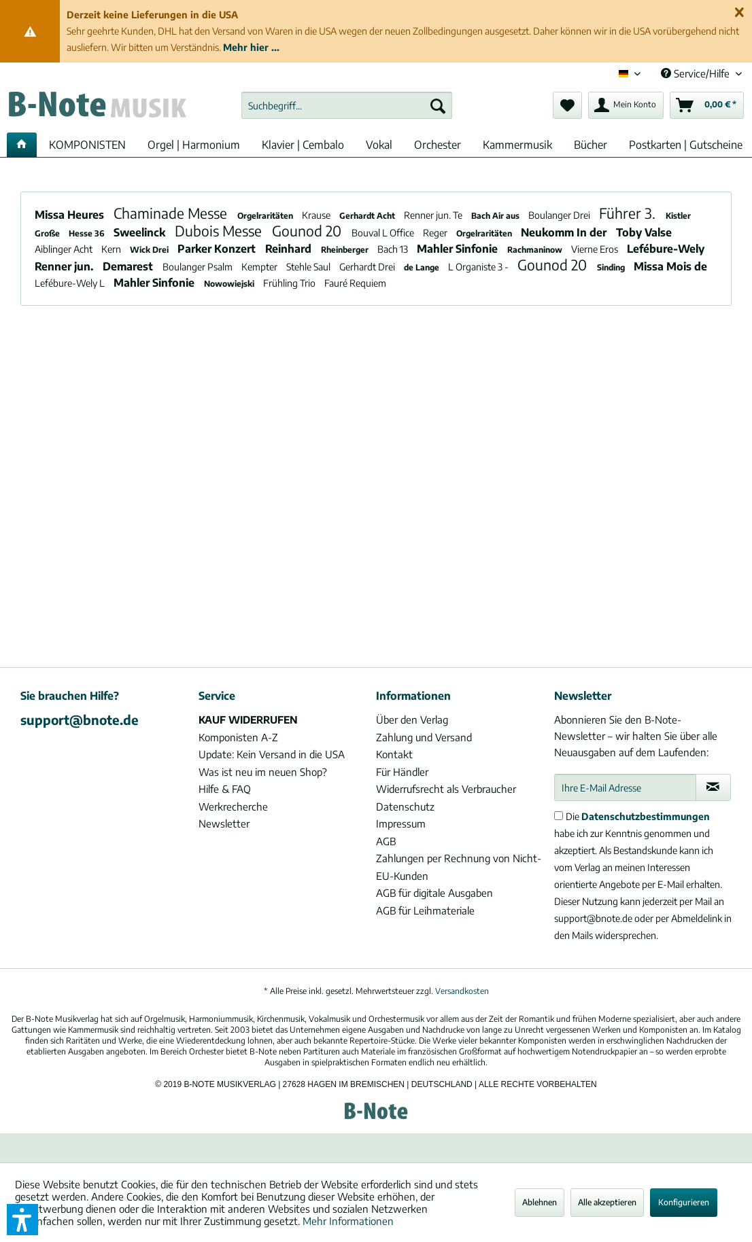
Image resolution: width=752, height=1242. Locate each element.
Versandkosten (462, 991)
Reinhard (289, 248)
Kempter (260, 266)
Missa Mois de (670, 266)
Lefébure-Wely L (71, 283)
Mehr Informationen (348, 1221)
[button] (22, 1219)
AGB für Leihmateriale (425, 910)
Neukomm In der (565, 232)
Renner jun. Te (434, 215)
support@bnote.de (79, 719)
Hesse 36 (88, 233)
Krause (317, 215)
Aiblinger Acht (65, 249)
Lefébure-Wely (665, 248)
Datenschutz (405, 806)
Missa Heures (71, 214)
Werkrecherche (233, 806)
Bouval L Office (384, 232)
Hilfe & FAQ (225, 789)
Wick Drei (150, 250)
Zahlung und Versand (424, 737)
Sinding (612, 267)
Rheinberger (346, 250)
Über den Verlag (412, 719)
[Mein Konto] (626, 105)
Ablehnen (539, 1202)
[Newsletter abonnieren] (713, 787)
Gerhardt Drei (368, 266)
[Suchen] (438, 105)
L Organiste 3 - (479, 266)
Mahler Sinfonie (458, 248)
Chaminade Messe (172, 213)
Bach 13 (393, 249)
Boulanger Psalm (199, 266)
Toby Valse (644, 232)
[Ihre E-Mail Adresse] (625, 787)
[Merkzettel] (567, 105)
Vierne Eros (595, 249)
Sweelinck (141, 232)
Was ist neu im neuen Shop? (263, 772)
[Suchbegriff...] (346, 105)
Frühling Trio (290, 283)
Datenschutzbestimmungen (645, 816)
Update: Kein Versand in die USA (272, 754)
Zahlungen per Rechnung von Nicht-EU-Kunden (458, 867)
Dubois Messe (220, 230)
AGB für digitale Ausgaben (434, 893)
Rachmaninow (535, 250)
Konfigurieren (683, 1202)
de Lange (422, 267)
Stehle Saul (309, 266)
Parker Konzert (217, 248)
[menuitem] (346, 105)
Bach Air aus (496, 216)
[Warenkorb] (707, 105)
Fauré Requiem (355, 283)
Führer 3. (629, 213)
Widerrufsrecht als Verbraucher (446, 789)
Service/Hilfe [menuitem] (696, 73)
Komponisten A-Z (238, 737)
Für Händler (402, 772)
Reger (436, 232)
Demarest (129, 266)
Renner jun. (65, 266)
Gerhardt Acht (368, 216)
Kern (112, 249)
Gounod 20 (308, 230)
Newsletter (224, 823)
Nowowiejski (230, 284)
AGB (386, 841)
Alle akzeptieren (607, 1202)
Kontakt (394, 754)
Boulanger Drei (560, 215)
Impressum (401, 823)
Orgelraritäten (266, 216)
